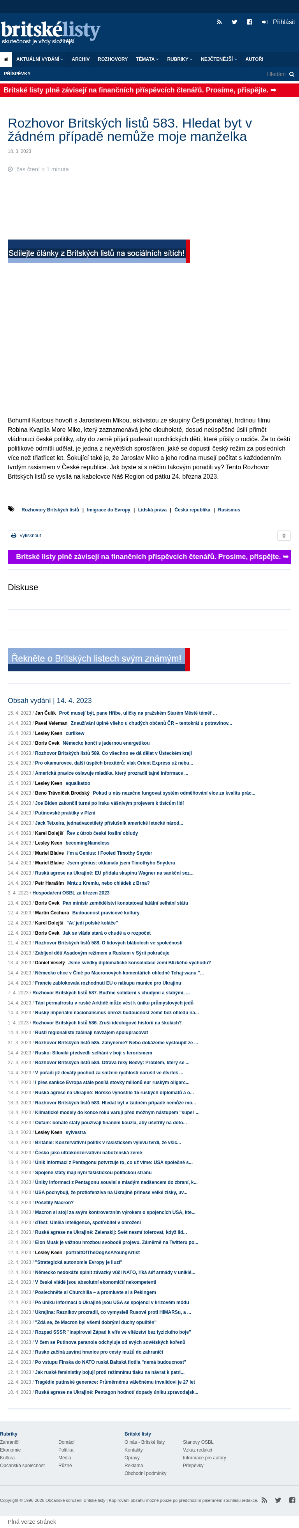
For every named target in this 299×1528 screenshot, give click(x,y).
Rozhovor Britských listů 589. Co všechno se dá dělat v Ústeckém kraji (113, 753)
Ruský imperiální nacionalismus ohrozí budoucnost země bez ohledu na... (117, 1012)
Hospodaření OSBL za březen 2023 (70, 893)
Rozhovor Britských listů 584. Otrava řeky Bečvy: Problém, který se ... (112, 1062)
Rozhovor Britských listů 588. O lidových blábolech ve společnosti (109, 943)
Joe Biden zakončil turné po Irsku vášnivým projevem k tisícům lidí (109, 803)
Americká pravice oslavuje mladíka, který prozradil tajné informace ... (111, 773)
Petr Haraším (49, 883)
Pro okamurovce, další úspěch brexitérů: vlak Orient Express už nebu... (114, 763)
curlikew (74, 733)
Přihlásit (278, 22)
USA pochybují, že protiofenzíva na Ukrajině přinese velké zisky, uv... (111, 1192)
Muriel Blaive (49, 853)
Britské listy (54, 33)
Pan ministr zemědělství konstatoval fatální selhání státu (125, 903)
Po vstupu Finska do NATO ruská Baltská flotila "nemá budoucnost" (110, 1362)
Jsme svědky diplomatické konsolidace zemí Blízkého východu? (139, 962)
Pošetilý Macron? (54, 1202)
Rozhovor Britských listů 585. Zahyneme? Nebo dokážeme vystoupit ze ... (116, 1042)
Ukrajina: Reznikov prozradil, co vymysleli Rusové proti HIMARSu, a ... (113, 1312)
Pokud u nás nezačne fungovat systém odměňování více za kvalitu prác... (174, 793)
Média (64, 1458)
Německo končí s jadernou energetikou (106, 743)
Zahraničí (9, 1442)
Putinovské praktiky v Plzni (65, 813)
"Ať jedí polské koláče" (92, 923)
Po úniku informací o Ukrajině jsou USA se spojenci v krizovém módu (112, 1302)
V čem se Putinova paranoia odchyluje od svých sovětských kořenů (110, 1342)
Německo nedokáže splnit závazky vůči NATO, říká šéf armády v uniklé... (115, 1272)
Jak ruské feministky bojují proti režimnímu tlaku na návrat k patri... (110, 1372)
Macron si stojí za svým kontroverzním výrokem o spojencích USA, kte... (115, 1212)
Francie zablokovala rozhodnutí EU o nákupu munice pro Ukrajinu (108, 983)
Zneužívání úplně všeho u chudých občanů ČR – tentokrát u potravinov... (151, 723)
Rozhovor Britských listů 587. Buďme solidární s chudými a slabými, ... (111, 993)
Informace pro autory (204, 1458)
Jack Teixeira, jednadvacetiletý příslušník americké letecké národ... (109, 823)
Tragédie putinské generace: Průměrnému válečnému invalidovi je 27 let (115, 1382)
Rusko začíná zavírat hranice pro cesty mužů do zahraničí (99, 1352)
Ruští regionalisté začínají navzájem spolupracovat (91, 1032)
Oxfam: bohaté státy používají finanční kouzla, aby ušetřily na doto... (111, 1122)
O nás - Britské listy (145, 1442)
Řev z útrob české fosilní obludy (102, 833)
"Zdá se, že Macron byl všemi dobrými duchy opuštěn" (96, 1322)
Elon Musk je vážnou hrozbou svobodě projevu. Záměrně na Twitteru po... (116, 1242)
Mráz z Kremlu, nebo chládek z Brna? (108, 883)
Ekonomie (10, 1450)
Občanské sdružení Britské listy (75, 1500)
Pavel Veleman (51, 723)
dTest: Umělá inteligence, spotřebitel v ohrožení (88, 1222)
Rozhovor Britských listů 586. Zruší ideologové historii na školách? (106, 1023)
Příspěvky (17, 73)
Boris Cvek (47, 743)
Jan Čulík (45, 713)
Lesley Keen (48, 733)
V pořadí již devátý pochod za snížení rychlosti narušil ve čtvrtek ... (109, 1072)
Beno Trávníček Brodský (62, 793)
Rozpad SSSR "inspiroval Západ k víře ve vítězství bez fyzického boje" (113, 1332)
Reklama (134, 1465)
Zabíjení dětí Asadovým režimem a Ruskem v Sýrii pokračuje (102, 953)
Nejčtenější (219, 59)
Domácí (66, 1442)
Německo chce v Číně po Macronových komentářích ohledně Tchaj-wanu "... (119, 973)
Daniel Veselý (50, 962)
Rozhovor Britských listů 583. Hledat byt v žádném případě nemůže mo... (115, 1103)
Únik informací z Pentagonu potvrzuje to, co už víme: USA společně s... (114, 1162)
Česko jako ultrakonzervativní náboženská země (88, 1152)
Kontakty (134, 1450)
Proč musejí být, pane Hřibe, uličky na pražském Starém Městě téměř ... (138, 713)
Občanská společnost (22, 1465)
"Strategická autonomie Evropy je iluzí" (78, 1262)
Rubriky (180, 59)
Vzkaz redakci (197, 1450)
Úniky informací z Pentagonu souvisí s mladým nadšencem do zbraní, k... (116, 1182)
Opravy (132, 1458)
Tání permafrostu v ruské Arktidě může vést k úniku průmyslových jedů (114, 1003)
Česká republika (192, 510)
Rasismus (229, 510)
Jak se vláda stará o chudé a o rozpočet (107, 933)
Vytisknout (26, 535)
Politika (66, 1450)
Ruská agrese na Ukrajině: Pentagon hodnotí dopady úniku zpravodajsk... (116, 1392)
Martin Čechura (52, 913)
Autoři (255, 59)
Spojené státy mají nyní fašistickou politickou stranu (93, 1172)
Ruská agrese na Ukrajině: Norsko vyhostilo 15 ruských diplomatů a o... (114, 1092)
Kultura (7, 1458)
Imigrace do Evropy (108, 510)
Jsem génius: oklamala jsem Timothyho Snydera (121, 863)
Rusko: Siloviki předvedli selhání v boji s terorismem (93, 1053)
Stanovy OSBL (198, 1442)
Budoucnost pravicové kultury (106, 913)
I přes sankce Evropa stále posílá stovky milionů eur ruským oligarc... (112, 1082)
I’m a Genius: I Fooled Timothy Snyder (109, 853)
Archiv (81, 59)
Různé (65, 1465)
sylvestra (75, 1132)
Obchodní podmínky (145, 1473)
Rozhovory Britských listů (50, 510)
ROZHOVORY (113, 59)
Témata (147, 59)
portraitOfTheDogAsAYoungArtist (102, 1252)
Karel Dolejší (49, 833)
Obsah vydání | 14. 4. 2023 (50, 701)
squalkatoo (77, 783)
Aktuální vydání (39, 59)
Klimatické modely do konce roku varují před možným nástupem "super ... (117, 1112)
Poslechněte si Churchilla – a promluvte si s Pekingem (95, 1292)
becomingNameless (87, 843)
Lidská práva (152, 510)
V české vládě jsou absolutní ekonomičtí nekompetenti (95, 1282)
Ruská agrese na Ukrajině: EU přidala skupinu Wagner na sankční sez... (114, 873)
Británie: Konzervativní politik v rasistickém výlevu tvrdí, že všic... (108, 1142)
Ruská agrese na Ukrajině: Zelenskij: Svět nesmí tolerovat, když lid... (111, 1232)
